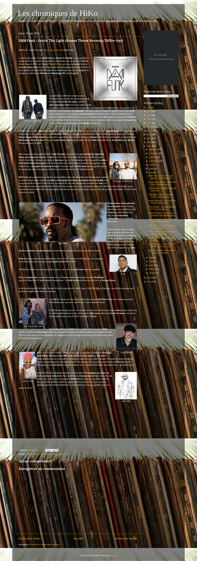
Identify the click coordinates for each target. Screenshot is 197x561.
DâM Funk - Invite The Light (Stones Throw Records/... (161, 177)
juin (151, 172)
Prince (96, 280)
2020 (149, 127)
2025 (149, 107)
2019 (149, 131)
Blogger (113, 555)
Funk (46, 454)
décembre (153, 149)
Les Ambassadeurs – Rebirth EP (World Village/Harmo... (163, 183)
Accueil (78, 538)
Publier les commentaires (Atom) (45, 544)
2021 (149, 123)
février (152, 269)
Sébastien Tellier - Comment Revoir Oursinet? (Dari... (161, 195)
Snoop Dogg (24, 64)
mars (151, 265)
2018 (149, 134)
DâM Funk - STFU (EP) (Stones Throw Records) (162, 226)
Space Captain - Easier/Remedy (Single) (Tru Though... (162, 220)
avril (151, 261)
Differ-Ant (38, 454)
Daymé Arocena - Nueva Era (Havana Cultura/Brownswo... (162, 214)
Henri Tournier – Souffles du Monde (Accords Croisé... (161, 245)
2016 (149, 142)
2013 (149, 282)
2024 (149, 111)
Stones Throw (64, 454)
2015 (149, 146)
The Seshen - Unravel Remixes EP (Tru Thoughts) (162, 208)
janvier (152, 273)
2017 (149, 138)
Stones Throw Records (53, 50)
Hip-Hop (53, 454)
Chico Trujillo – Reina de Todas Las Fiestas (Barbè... (162, 233)
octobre (152, 157)
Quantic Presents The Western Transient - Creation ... (162, 251)
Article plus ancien (126, 538)
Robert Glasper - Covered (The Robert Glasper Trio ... (162, 202)
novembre (153, 153)
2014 (149, 278)
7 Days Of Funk (55, 64)
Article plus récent (29, 538)
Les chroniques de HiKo (58, 13)
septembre (154, 161)
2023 (149, 115)
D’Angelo (49, 140)
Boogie (30, 454)
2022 (149, 119)
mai (151, 257)
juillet (151, 169)
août (151, 165)
